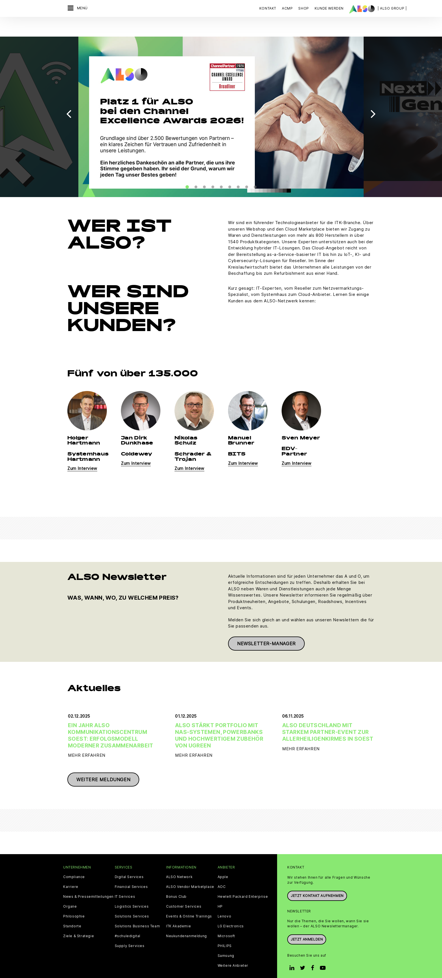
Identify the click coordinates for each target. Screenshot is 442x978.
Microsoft (226, 920)
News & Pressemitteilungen (88, 881)
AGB (100, 967)
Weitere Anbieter (233, 950)
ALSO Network (179, 861)
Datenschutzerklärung (179, 967)
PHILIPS (225, 930)
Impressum (213, 967)
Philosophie (74, 901)
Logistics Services (132, 891)
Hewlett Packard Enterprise (243, 881)
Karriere (70, 871)
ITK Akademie (178, 910)
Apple (223, 861)
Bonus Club (176, 881)
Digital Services (129, 861)
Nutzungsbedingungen (248, 967)
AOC (222, 871)
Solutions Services (132, 901)
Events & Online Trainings (189, 901)
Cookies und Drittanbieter (131, 967)
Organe (70, 891)
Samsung (226, 940)
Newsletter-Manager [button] (266, 628)
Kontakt (267, 8)
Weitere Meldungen (103, 764)
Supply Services (130, 930)
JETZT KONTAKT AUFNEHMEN (317, 880)
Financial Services (131, 871)
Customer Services (183, 891)
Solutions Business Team (137, 910)
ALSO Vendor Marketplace (190, 871)
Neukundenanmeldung (186, 920)
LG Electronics (231, 910)
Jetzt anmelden (307, 923)
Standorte (72, 910)
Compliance (74, 861)
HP (220, 891)
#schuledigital (127, 920)
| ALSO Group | (392, 8)
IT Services (125, 881)
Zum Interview (82, 452)
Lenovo (224, 901)
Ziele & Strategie (78, 920)
